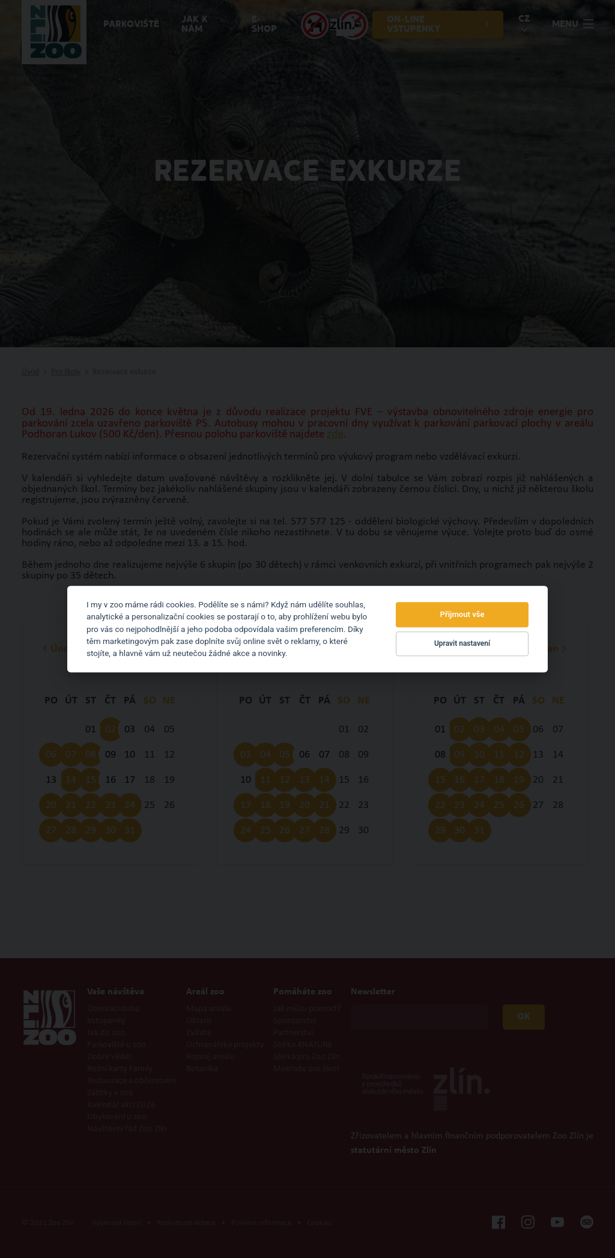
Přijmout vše (462, 614)
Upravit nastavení (462, 644)
